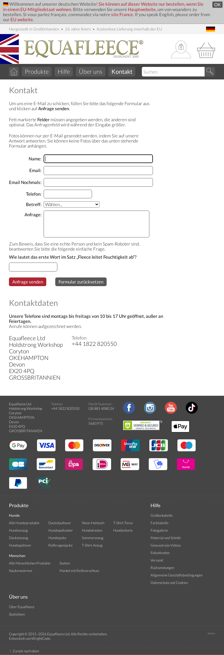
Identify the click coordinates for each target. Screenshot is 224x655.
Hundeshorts (123, 530)
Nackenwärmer (21, 570)
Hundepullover (20, 545)
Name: (35, 158)
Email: (35, 170)
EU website (21, 19)
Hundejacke (57, 538)
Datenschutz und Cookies (169, 582)
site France (122, 14)
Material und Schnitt (166, 538)
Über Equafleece (21, 607)
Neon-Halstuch (93, 523)
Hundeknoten (92, 530)
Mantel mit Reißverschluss (79, 570)
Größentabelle (162, 515)
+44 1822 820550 (65, 408)
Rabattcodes (160, 552)
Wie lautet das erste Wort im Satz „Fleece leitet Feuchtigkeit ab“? (72, 257)
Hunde (14, 515)
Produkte (37, 71)
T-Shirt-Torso (123, 523)
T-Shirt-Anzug (92, 545)
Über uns (90, 71)
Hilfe (64, 71)
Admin (211, 633)
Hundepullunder (60, 530)
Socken (64, 563)
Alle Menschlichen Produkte (29, 563)
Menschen (17, 555)
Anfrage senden (27, 281)
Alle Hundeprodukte (24, 523)
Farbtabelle (159, 523)
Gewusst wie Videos (166, 545)
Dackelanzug (18, 538)
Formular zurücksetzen (81, 281)
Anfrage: (33, 214)
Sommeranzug (92, 538)
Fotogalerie (159, 530)
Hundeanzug (18, 530)
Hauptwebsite (142, 9)
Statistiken (17, 614)
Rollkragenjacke (60, 545)
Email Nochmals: (25, 182)
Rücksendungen (162, 567)
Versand (157, 560)
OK (217, 4)
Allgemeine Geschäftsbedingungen (176, 575)
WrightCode (40, 638)
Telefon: (34, 194)
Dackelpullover (59, 523)
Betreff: (34, 204)
